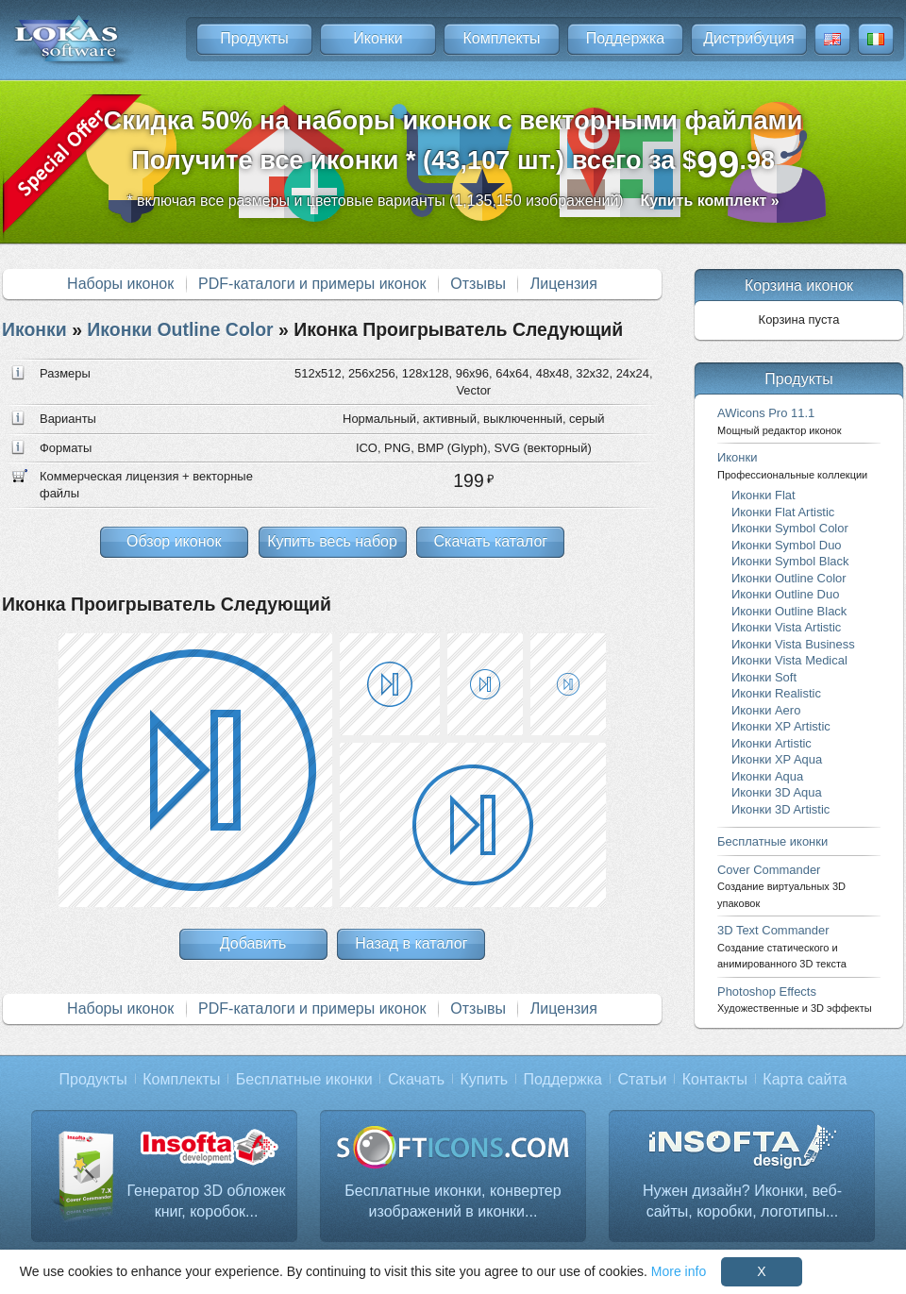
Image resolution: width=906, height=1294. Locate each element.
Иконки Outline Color (180, 329)
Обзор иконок (173, 541)
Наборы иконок (120, 284)
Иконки (377, 38)
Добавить (253, 943)
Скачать (416, 1079)
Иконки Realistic (776, 693)
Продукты (254, 38)
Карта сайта (805, 1079)
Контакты (714, 1079)
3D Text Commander (782, 946)
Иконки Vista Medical (789, 660)
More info (678, 1271)
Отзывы (478, 284)
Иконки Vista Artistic (786, 627)
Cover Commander (781, 886)
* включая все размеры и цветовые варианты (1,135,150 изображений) (452, 201)
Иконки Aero (765, 710)
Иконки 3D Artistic (780, 809)
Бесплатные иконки (772, 841)
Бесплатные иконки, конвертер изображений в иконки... (452, 1201)
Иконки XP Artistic (780, 726)
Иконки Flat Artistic (782, 512)
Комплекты (501, 38)
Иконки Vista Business (793, 644)
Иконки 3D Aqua (776, 792)
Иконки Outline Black (789, 611)
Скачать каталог (490, 541)
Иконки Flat (763, 495)
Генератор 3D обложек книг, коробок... (205, 1201)
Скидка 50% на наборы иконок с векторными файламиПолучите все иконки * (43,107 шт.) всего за (453, 146)
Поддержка (625, 38)
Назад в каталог (411, 943)
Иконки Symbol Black (789, 561)
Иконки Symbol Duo (786, 545)
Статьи (641, 1079)
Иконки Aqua (767, 776)
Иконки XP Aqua (776, 759)
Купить (485, 1079)
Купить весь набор (332, 541)
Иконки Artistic (771, 743)
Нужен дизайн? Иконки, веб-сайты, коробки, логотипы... (742, 1201)
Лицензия (563, 284)
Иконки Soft (764, 677)
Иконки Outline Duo (785, 594)
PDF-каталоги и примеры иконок (312, 284)
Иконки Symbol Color (789, 528)
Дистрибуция (749, 38)
